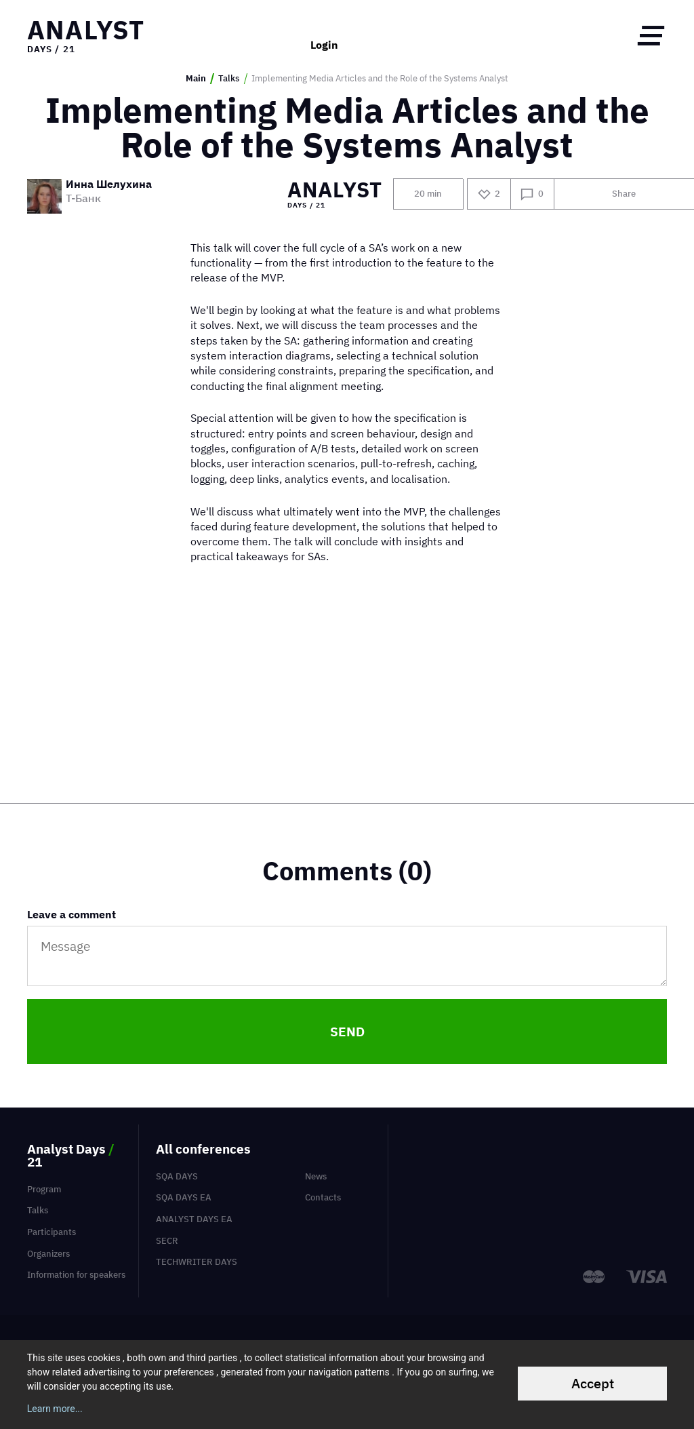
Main (196, 78)
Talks (228, 78)
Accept (592, 1383)
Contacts (323, 1197)
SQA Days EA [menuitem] (183, 1197)
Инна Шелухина (109, 185)
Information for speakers (76, 1274)
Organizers (48, 1253)
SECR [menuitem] (167, 1241)
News (316, 1176)
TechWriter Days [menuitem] (196, 1262)
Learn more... (55, 1408)
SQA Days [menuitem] (177, 1176)
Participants (51, 1232)
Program (44, 1189)
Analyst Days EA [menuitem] (194, 1219)
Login (324, 35)
